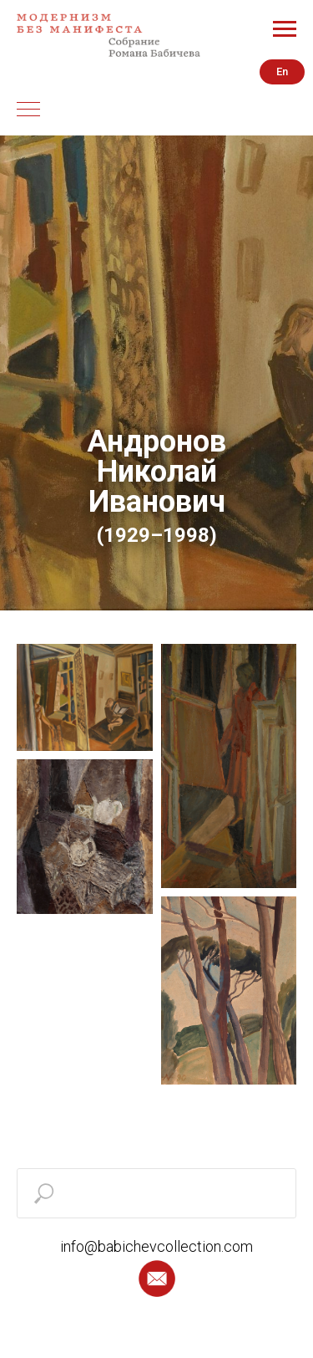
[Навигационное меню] (284, 29)
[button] (157, 1278)
